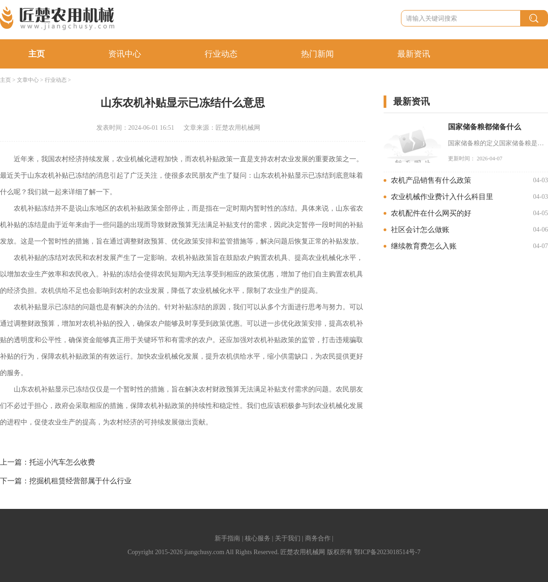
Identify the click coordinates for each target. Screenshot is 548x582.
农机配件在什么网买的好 (431, 213)
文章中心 (28, 80)
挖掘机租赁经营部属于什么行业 (80, 481)
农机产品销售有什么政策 (431, 180)
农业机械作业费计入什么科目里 (442, 197)
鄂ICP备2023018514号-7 (387, 552)
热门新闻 (317, 53)
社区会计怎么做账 (420, 229)
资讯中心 (124, 53)
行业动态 (221, 53)
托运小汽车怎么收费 (62, 462)
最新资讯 (413, 53)
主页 (36, 53)
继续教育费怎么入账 (424, 246)
